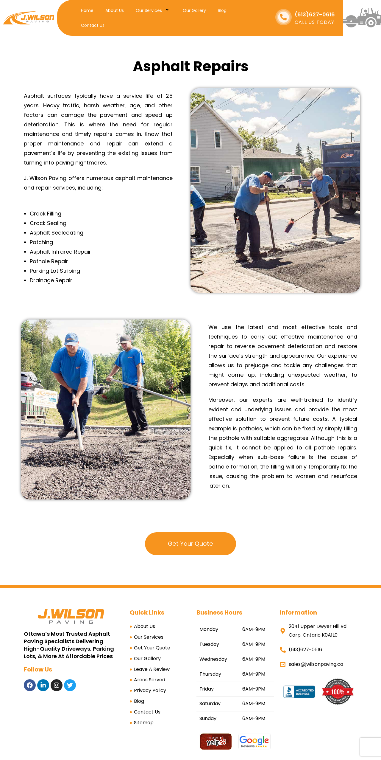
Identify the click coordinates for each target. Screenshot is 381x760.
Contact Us (92, 25)
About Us (114, 10)
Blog (222, 10)
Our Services (153, 10)
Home (87, 10)
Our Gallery (194, 10)
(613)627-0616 (315, 14)
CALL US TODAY (314, 22)
